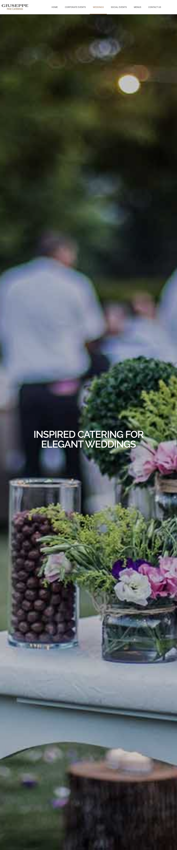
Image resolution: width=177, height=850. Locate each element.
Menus (137, 7)
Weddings (98, 7)
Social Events (119, 7)
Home (55, 7)
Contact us (154, 7)
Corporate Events (75, 7)
